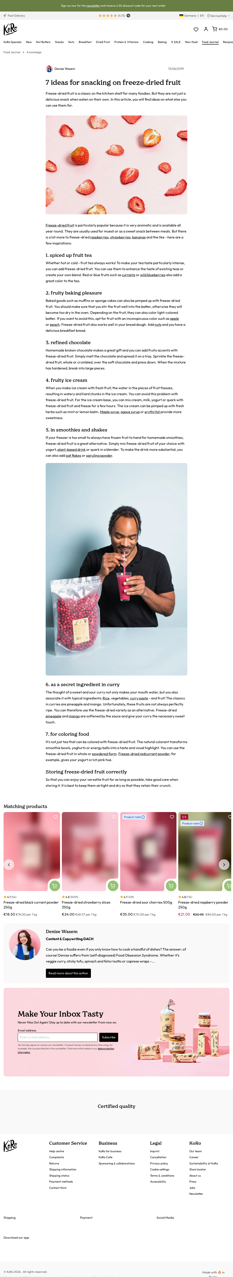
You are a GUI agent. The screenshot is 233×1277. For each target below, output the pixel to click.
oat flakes (73, 455)
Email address (27, 1030)
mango (74, 716)
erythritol (152, 412)
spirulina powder (99, 455)
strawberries (120, 237)
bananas (139, 237)
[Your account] (205, 29)
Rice (106, 698)
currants (128, 275)
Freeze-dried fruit (60, 225)
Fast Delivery (14, 15)
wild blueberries (152, 275)
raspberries (99, 237)
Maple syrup (109, 412)
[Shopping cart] (219, 29)
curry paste (139, 698)
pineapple (53, 716)
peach (55, 324)
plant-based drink (71, 449)
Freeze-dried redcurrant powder (144, 754)
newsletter (93, 5)
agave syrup (130, 412)
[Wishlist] (195, 29)
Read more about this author (68, 973)
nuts (158, 324)
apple (174, 318)
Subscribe (109, 1037)
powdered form (104, 754)
